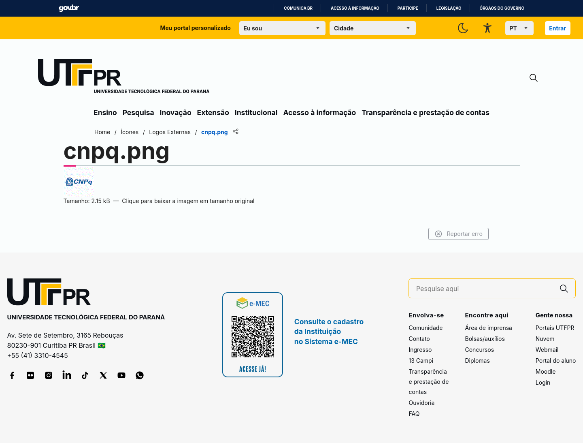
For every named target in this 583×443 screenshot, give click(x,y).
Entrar (557, 28)
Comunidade (426, 327)
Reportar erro (458, 234)
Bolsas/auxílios (484, 338)
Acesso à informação (355, 8)
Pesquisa (138, 112)
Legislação (449, 8)
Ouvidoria (421, 402)
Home (102, 131)
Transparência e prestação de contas (425, 112)
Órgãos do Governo (502, 8)
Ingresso (420, 349)
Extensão (213, 112)
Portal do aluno (556, 360)
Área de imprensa (488, 327)
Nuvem (545, 338)
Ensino (105, 112)
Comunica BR (298, 8)
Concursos (479, 349)
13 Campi (421, 360)
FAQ (414, 413)
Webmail (547, 349)
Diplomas (477, 360)
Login (543, 382)
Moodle (546, 371)
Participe (408, 8)
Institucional (256, 112)
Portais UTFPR (555, 327)
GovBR (69, 8)
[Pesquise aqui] (484, 289)
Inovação (175, 112)
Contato (419, 338)
